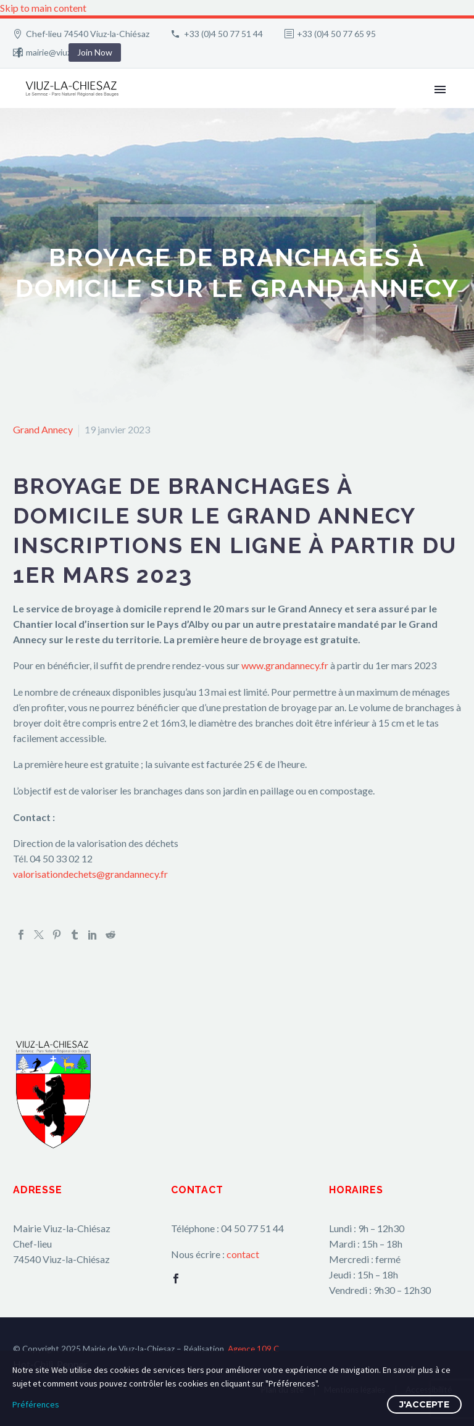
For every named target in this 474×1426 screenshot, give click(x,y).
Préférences (35, 1404)
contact (243, 1254)
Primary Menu (440, 89)
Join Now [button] (94, 52)
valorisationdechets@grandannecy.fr (90, 874)
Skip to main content (43, 8)
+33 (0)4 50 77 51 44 (223, 33)
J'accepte (424, 1404)
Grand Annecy (43, 429)
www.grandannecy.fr (284, 665)
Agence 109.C (253, 1349)
